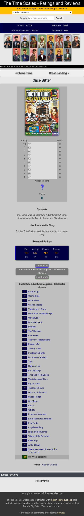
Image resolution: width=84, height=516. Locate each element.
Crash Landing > (59, 73)
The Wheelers (34, 331)
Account (63, 8)
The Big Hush (34, 348)
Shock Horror (34, 397)
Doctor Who (14, 66)
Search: (23, 18)
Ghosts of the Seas (37, 392)
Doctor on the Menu (37, 357)
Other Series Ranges (47, 8)
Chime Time (34, 296)
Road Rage (33, 291)
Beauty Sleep (34, 370)
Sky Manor (33, 401)
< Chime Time (23, 73)
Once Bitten (33, 300)
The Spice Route (36, 388)
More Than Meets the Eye (40, 313)
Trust (30, 361)
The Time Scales (20, 3)
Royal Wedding (35, 427)
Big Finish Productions (61, 500)
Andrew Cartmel (49, 464)
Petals (31, 405)
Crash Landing (35, 305)
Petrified (32, 326)
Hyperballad (34, 366)
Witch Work (33, 318)
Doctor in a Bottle (36, 353)
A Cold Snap (34, 445)
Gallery (31, 410)
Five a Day (33, 335)
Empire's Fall (34, 344)
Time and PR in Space (38, 375)
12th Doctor (42, 265)
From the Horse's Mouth (40, 418)
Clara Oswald (42, 277)
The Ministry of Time (38, 379)
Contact (61, 512)
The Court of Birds (37, 309)
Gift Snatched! (35, 322)
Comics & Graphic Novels (34, 66)
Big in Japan (34, 383)
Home (3, 66)
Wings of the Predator (38, 436)
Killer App (33, 440)
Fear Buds (33, 423)
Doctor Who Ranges (26, 8)
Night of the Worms (37, 432)
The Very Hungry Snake (39, 339)
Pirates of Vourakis (37, 414)
